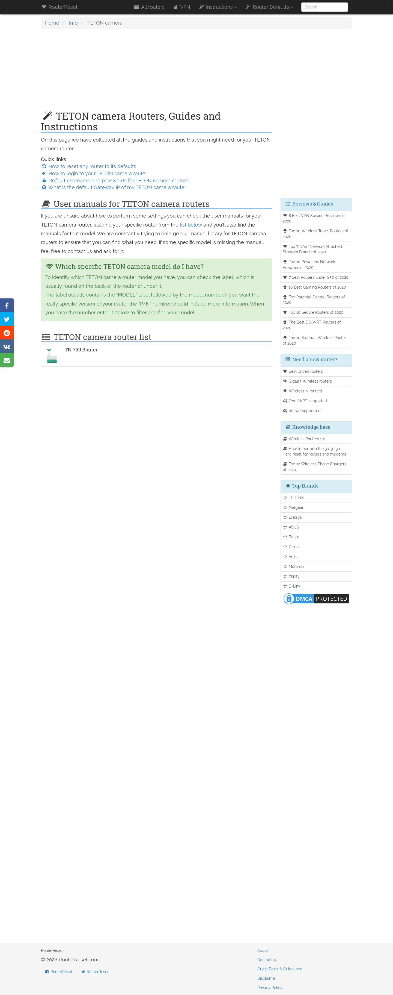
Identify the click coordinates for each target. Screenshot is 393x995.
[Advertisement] (156, 72)
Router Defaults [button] (269, 7)
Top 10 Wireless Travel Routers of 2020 (316, 233)
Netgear (293, 507)
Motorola (294, 566)
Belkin (291, 537)
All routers (148, 7)
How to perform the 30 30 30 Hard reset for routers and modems (314, 451)
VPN (181, 7)
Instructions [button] (217, 7)
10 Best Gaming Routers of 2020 (314, 287)
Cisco (291, 546)
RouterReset (59, 7)
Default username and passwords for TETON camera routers (114, 180)
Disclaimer (266, 978)
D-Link (291, 586)
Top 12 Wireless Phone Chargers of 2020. (315, 467)
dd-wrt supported (302, 410)
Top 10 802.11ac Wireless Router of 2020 (314, 340)
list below (191, 225)
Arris (290, 556)
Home (52, 23)
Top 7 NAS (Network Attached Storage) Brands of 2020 (312, 249)
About (262, 950)
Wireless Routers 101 (304, 438)
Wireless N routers (302, 391)
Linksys (292, 517)
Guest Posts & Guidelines (279, 969)
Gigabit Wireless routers (307, 381)
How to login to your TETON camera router (94, 173)
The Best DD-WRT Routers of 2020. (312, 325)
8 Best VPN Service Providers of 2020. (314, 218)
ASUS (291, 527)
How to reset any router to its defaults (88, 166)
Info (73, 23)
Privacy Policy (269, 987)
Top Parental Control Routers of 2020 (314, 300)
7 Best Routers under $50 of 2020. (316, 277)
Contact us (267, 960)
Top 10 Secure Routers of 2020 (313, 312)
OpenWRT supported (305, 400)
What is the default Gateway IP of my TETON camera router (113, 187)
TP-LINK (293, 497)
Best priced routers (303, 371)
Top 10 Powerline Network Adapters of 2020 (309, 264)
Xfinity (291, 576)
